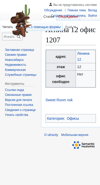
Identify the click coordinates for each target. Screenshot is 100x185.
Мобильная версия (74, 135)
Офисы (73, 118)
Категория (55, 118)
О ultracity (51, 135)
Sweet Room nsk (59, 100)
